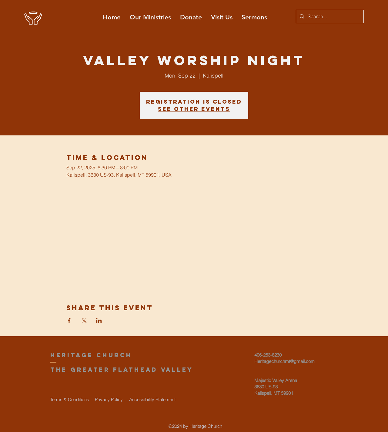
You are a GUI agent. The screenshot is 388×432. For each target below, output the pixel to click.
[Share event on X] (84, 320)
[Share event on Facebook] (69, 320)
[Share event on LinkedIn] (99, 320)
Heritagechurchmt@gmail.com (284, 361)
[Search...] (329, 16)
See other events (194, 108)
